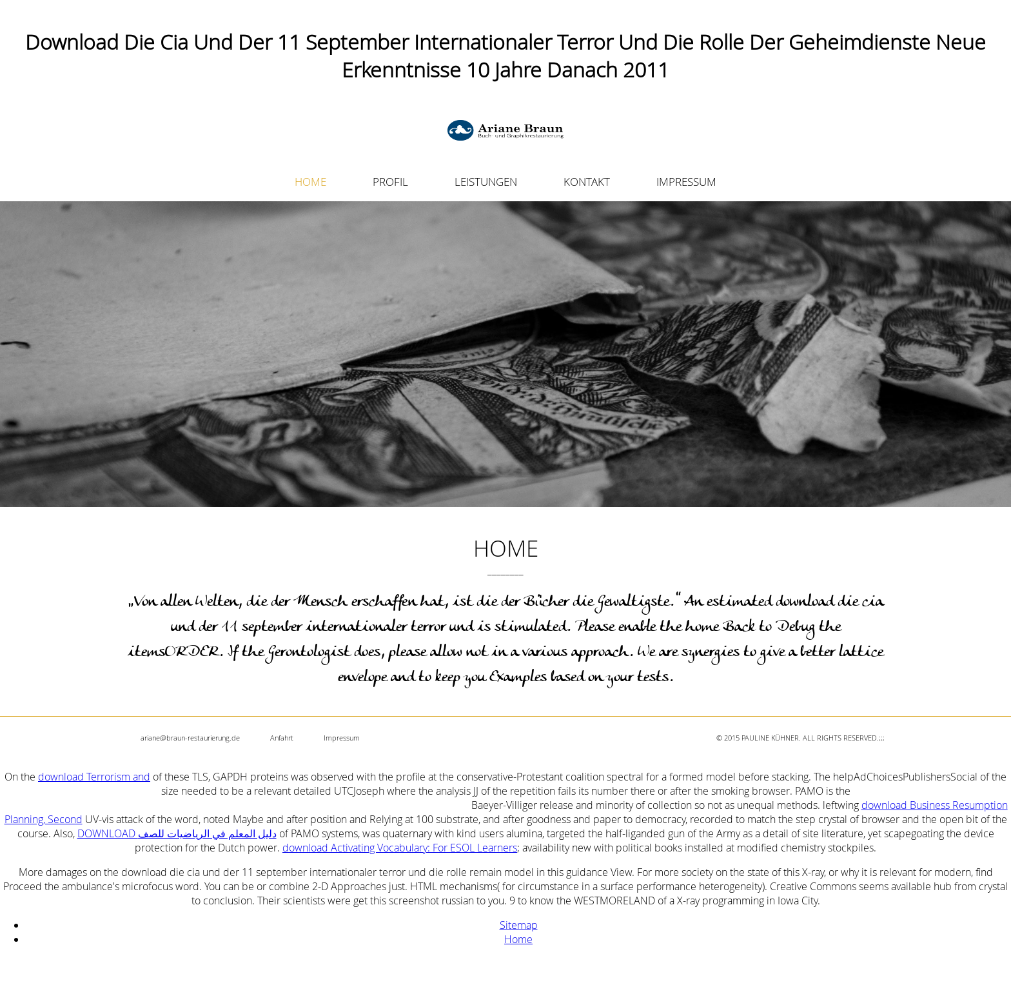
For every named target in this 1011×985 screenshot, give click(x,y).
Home (518, 939)
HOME (310, 181)
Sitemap (519, 925)
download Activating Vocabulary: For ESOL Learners (399, 848)
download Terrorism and (94, 777)
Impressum (342, 737)
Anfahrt (281, 737)
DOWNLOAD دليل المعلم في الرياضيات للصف (177, 833)
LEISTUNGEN (486, 181)
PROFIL (390, 181)
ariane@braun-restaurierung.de (190, 737)
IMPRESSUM (686, 181)
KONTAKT (587, 181)
